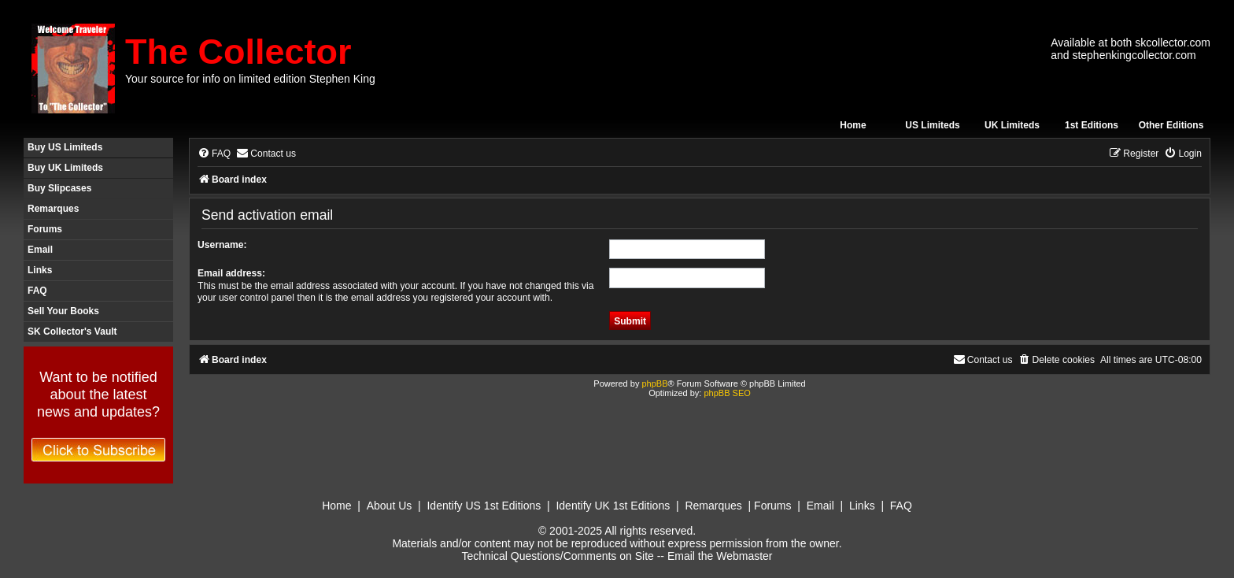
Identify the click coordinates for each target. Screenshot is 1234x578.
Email (40, 249)
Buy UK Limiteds (65, 167)
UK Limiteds (1012, 125)
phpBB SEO (727, 393)
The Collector (238, 51)
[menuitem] (214, 154)
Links (40, 270)
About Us (389, 505)
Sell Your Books (63, 311)
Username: (222, 244)
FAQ (37, 290)
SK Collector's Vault (72, 331)
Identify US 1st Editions (484, 505)
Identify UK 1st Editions (613, 505)
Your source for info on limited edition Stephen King (250, 78)
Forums (45, 229)
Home (853, 125)
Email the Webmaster (720, 556)
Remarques (53, 208)
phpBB (654, 383)
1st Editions (1091, 125)
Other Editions (1171, 125)
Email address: (231, 273)
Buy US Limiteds (65, 147)
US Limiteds (932, 125)
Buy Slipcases (59, 188)
